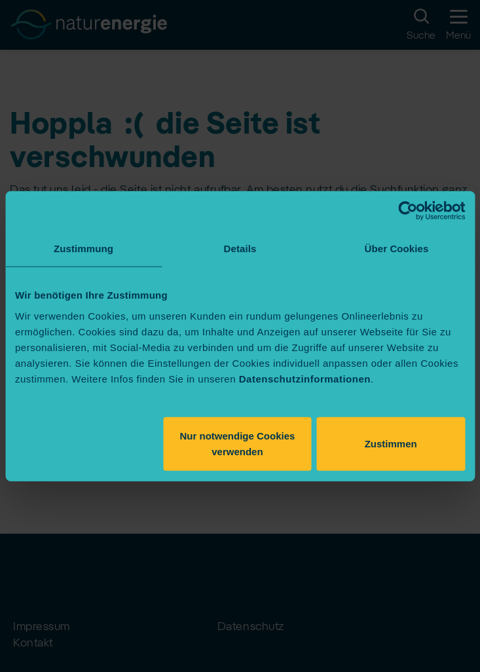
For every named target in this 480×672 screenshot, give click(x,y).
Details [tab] (240, 248)
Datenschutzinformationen (305, 378)
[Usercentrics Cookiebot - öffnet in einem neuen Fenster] (407, 211)
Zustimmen (391, 443)
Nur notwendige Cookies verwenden (237, 443)
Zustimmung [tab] (83, 248)
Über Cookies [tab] (397, 248)
